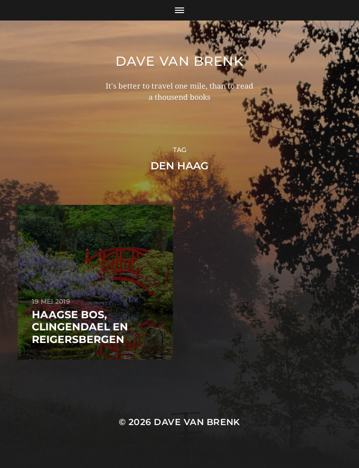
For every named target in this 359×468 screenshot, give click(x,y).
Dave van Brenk (179, 61)
